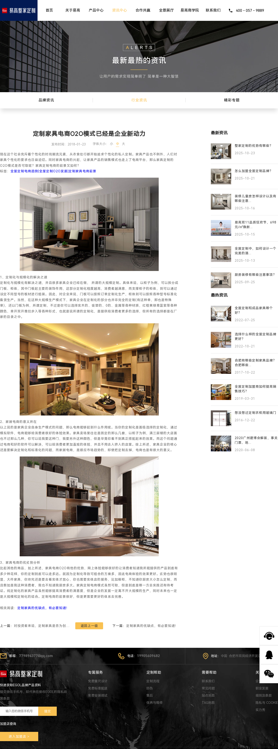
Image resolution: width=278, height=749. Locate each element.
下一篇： (145, 626)
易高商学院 (189, 10)
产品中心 (96, 10)
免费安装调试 (97, 695)
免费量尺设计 (97, 681)
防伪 (149, 688)
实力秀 (260, 710)
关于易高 (72, 10)
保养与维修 (154, 703)
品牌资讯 (46, 100)
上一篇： (35, 626)
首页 (49, 10)
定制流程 (152, 681)
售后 (149, 695)
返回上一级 (89, 626)
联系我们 (213, 10)
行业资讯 (139, 100)
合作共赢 (143, 10)
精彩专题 (232, 100)
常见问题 (208, 688)
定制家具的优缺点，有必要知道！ (43, 608)
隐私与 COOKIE (267, 703)
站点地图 (208, 695)
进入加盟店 (17, 736)
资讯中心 (119, 10)
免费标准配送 (97, 688)
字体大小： (101, 144)
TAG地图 (208, 703)
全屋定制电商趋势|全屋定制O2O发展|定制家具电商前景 (53, 171)
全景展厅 (166, 10)
